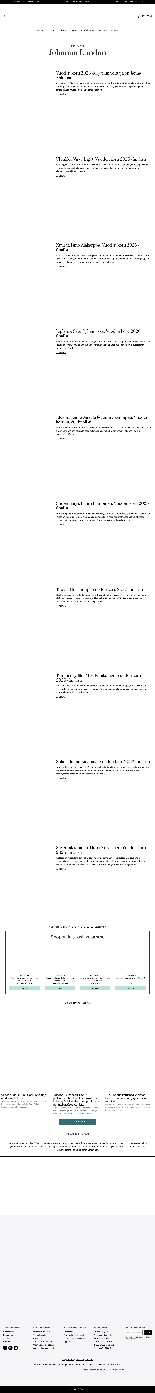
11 (92, 927)
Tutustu (24, 988)
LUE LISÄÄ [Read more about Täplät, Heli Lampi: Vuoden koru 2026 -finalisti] (61, 606)
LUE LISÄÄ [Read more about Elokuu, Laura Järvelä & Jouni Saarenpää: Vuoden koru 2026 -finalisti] (61, 439)
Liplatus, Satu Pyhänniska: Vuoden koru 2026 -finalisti (99, 334)
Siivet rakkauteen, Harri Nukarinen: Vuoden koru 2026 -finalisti (101, 850)
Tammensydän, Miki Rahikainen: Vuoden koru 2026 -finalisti (98, 678)
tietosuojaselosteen (132, 1339)
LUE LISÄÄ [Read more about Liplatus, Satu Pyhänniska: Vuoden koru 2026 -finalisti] (61, 353)
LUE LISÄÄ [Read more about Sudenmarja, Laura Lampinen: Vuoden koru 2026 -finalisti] (61, 525)
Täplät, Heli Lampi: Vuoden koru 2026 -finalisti (99, 589)
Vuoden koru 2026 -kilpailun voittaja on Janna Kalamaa (98, 76)
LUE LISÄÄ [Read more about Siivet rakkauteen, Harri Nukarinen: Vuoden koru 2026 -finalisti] (61, 869)
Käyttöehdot (68, 1359)
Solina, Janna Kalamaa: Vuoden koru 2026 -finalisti (103, 762)
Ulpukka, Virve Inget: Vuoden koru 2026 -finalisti (101, 159)
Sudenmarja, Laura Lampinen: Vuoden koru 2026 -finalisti (103, 506)
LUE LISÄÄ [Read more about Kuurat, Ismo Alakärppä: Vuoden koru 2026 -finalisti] (61, 267)
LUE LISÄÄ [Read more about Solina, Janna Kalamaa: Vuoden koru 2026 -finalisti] (61, 778)
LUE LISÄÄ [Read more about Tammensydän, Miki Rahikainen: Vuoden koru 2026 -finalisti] (61, 697)
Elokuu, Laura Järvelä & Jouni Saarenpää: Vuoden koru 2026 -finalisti (102, 420)
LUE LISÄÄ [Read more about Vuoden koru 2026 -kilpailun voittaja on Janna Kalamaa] (61, 94)
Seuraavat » (100, 927)
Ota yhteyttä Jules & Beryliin (129, 2)
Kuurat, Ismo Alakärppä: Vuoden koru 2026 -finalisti (97, 248)
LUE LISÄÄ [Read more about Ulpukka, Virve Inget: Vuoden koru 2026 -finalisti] (61, 176)
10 (88, 927)
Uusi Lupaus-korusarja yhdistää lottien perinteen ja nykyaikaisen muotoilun (125, 1098)
